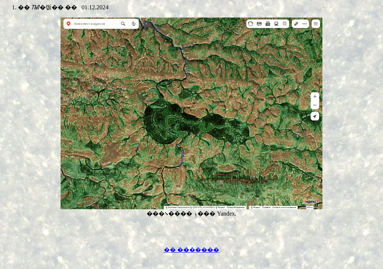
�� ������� (191, 250)
